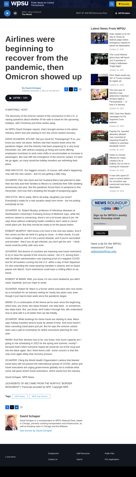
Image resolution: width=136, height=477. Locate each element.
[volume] (15, 13)
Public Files (109, 453)
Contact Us (52, 459)
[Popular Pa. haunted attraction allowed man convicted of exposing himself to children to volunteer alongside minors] (99, 135)
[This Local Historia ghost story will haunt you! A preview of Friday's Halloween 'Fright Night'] (99, 59)
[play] (7, 13)
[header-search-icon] (111, 4)
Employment (53, 453)
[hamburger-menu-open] (6, 4)
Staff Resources (83, 453)
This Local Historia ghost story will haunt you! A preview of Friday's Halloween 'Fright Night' (119, 60)
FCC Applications (112, 459)
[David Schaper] (11, 422)
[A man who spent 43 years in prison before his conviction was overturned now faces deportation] (99, 180)
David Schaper (33, 88)
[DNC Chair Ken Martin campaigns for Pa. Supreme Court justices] (99, 118)
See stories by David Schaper (36, 430)
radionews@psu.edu (103, 251)
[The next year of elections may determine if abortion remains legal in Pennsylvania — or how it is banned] (99, 94)
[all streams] (122, 13)
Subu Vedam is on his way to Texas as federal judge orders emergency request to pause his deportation (119, 40)
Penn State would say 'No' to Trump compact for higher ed (120, 78)
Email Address (100, 223)
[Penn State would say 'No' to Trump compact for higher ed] (99, 79)
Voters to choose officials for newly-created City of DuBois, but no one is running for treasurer (119, 161)
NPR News (20, 396)
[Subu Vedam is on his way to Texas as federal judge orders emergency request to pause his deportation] (99, 38)
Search (79, 459)
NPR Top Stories (40, 396)
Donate (125, 4)
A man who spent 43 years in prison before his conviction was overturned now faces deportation (119, 181)
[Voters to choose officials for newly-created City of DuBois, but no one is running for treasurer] (99, 159)
